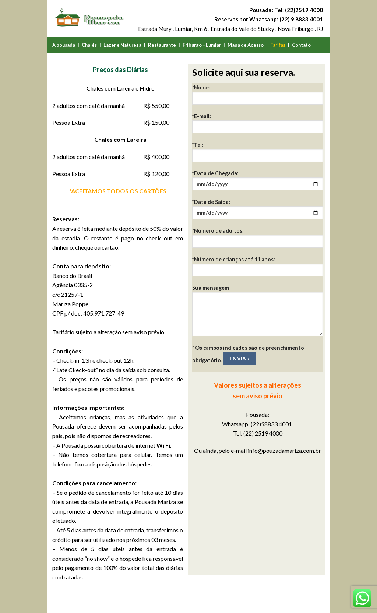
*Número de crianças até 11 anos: (257, 269)
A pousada (63, 45)
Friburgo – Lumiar (202, 45)
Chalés (89, 45)
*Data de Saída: (257, 211)
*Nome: (257, 97)
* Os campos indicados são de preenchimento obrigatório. (248, 355)
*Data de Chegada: (257, 182)
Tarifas (277, 45)
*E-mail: (257, 125)
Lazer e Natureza (122, 45)
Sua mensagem (257, 313)
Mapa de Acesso (246, 45)
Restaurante (162, 45)
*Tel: (257, 154)
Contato (301, 45)
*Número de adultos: (257, 240)
